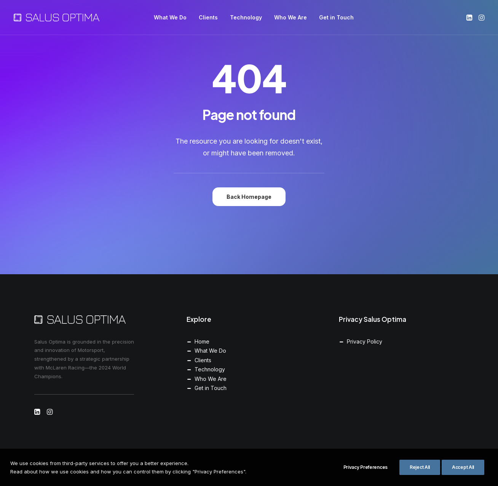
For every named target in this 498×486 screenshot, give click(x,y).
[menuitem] (170, 17)
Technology (246, 17)
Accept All (463, 473)
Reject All (420, 473)
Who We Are (290, 17)
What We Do (170, 17)
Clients (208, 17)
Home (202, 341)
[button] (470, 17)
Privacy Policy (364, 341)
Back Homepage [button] (249, 196)
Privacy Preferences (365, 473)
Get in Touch (336, 17)
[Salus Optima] (56, 17)
